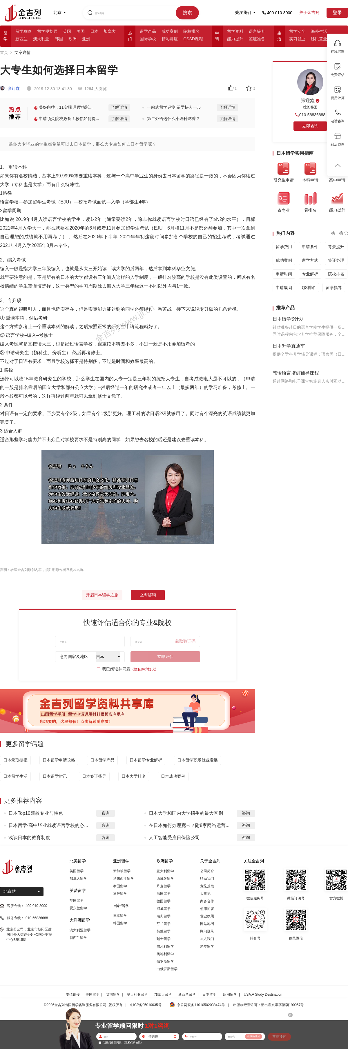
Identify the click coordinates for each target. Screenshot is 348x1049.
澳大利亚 (41, 39)
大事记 (205, 894)
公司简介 (207, 871)
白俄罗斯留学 (167, 969)
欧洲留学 (230, 994)
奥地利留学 (165, 954)
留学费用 (284, 246)
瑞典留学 (164, 916)
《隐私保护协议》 (144, 669)
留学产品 (148, 31)
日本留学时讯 (55, 776)
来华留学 (207, 946)
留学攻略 (23, 31)
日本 (94, 31)
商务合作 (207, 901)
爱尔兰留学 (78, 908)
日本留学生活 (15, 776)
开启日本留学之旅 (102, 594)
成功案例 (170, 31)
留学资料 (235, 31)
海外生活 (319, 31)
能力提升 (235, 39)
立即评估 (165, 656)
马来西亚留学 (123, 879)
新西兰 (21, 39)
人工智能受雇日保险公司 (174, 837)
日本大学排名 (134, 776)
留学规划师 (47, 31)
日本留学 (120, 916)
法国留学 (164, 894)
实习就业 (297, 39)
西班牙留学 (165, 879)
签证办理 (336, 260)
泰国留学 (120, 886)
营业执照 (207, 916)
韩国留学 (120, 923)
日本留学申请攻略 (59, 760)
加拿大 (110, 31)
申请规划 (284, 287)
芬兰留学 (164, 924)
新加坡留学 (121, 871)
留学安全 (297, 31)
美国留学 (77, 871)
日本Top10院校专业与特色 (35, 813)
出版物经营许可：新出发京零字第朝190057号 (268, 1005)
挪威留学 (164, 909)
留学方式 (310, 260)
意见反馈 (207, 886)
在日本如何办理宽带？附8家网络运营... (189, 825)
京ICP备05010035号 (145, 1005)
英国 (67, 31)
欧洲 (72, 39)
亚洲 (86, 39)
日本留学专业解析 (146, 760)
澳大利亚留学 (80, 930)
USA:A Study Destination (263, 994)
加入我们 (207, 939)
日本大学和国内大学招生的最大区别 (186, 813)
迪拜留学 (120, 894)
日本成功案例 (173, 776)
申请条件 (310, 246)
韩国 (59, 39)
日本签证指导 (94, 776)
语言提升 (257, 31)
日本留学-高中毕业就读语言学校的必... (48, 825)
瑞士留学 (164, 939)
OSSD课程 (193, 39)
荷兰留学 (164, 931)
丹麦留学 (164, 886)
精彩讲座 (170, 39)
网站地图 (207, 924)
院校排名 (191, 31)
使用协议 (207, 909)
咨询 (106, 813)
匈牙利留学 (165, 946)
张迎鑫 (10, 88)
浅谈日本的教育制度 (29, 837)
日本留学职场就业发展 (197, 760)
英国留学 (77, 901)
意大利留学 (165, 871)
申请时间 (284, 274)
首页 (4, 52)
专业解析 (310, 274)
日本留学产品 (102, 760)
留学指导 (334, 287)
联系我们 (207, 879)
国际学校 (148, 39)
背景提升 (336, 246)
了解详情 (119, 107)
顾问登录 (207, 931)
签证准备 (257, 39)
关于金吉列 (309, 12)
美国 (81, 31)
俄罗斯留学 (165, 961)
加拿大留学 (78, 879)
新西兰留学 (78, 938)
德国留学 (164, 901)
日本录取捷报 (15, 760)
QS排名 (309, 287)
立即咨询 (148, 594)
